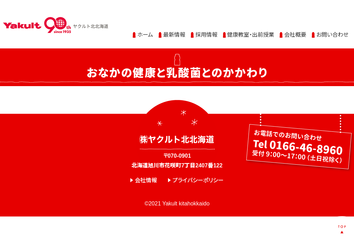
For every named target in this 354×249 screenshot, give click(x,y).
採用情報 (206, 28)
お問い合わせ (332, 28)
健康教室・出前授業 (250, 28)
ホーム (145, 28)
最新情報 (174, 28)
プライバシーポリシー (198, 180)
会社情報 (146, 180)
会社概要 (295, 28)
